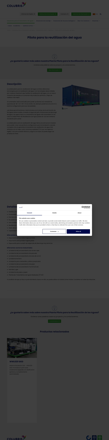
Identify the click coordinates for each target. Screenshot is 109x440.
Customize (54, 231)
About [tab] (79, 213)
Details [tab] (54, 213)
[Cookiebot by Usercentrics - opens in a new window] (83, 207)
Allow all (78, 231)
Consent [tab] (29, 213)
